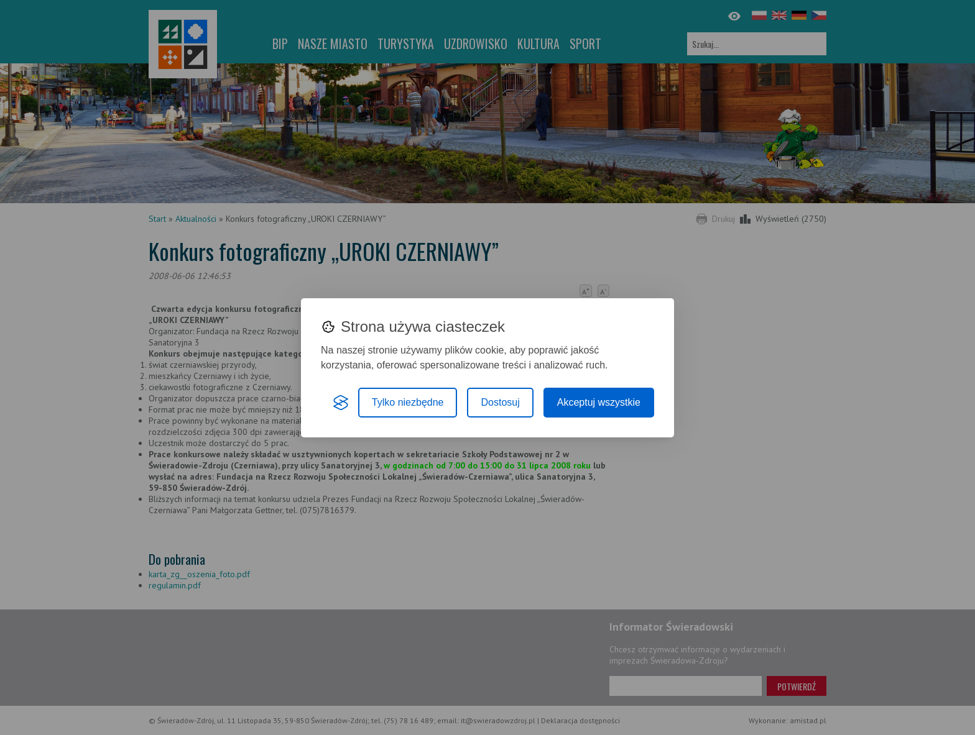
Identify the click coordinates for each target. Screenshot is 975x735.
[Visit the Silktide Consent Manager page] (340, 402)
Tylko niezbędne (408, 402)
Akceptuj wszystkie (598, 402)
